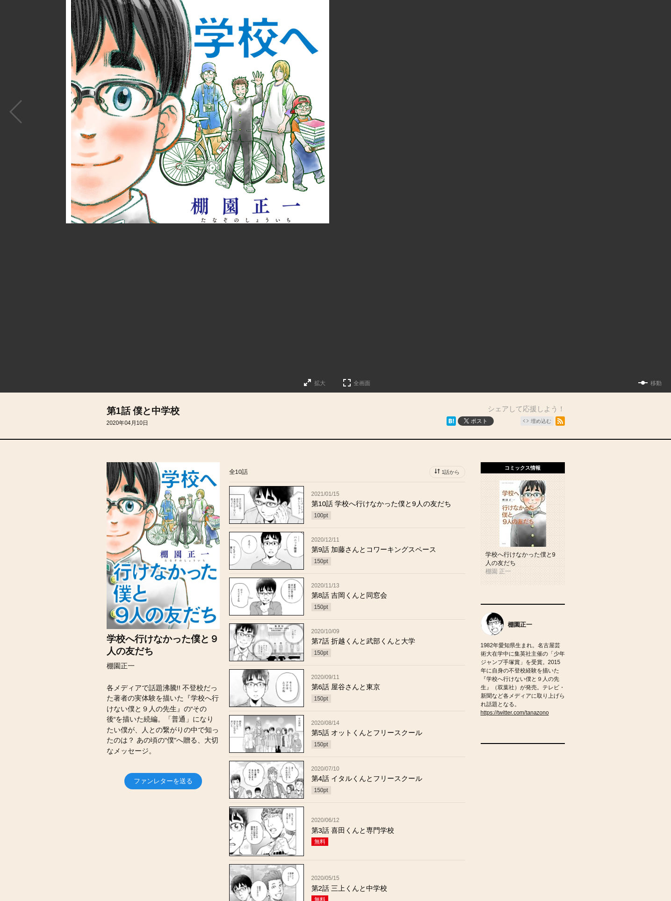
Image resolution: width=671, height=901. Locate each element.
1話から (450, 472)
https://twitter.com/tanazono (515, 712)
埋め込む (541, 421)
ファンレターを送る (163, 781)
